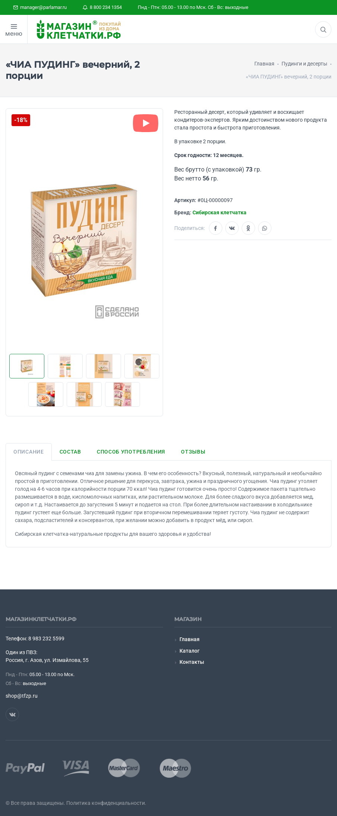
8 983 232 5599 (46, 638)
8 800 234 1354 (102, 7)
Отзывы (193, 452)
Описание (28, 452)
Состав (70, 452)
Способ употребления (131, 452)
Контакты (191, 662)
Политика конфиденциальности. (106, 803)
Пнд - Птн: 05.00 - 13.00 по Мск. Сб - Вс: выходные (193, 7)
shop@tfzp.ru (22, 696)
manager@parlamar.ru (40, 7)
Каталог (189, 651)
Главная (189, 639)
